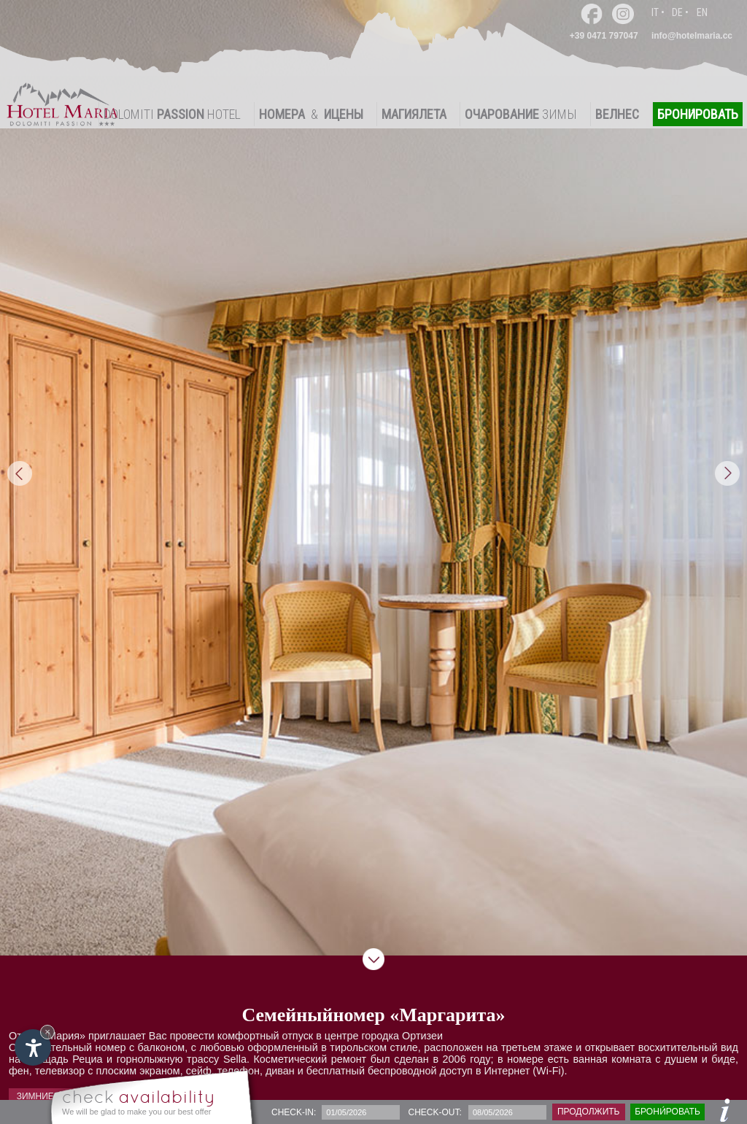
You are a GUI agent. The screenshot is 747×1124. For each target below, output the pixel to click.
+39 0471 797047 (604, 36)
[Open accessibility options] (33, 1047)
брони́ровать (667, 1111)
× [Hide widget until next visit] (47, 1031)
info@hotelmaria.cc (691, 36)
